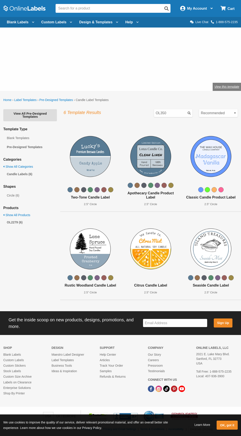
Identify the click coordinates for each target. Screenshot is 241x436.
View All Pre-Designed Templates (30, 115)
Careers (153, 360)
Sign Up (223, 323)
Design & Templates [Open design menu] (98, 22)
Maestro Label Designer (67, 354)
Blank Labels (12, 354)
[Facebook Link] (151, 388)
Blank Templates (18, 138)
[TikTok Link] (166, 388)
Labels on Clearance (17, 382)
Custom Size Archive (17, 376)
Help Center (108, 354)
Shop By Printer (14, 393)
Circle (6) (13, 195)
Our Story (154, 354)
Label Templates (25, 100)
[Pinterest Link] (174, 388)
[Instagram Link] (159, 388)
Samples (106, 371)
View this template (226, 86)
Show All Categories (18, 166)
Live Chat (199, 22)
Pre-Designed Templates (56, 100)
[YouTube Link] (182, 388)
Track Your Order (111, 365)
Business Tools (61, 365)
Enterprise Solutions (17, 388)
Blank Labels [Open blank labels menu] (20, 22)
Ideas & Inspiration (64, 371)
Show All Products (16, 215)
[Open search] (166, 9)
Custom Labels (13, 360)
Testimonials (156, 371)
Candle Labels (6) (19, 174)
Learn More (202, 425)
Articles (105, 360)
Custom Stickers (14, 365)
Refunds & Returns (113, 376)
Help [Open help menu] (132, 22)
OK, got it (227, 425)
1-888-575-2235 (224, 22)
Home (7, 100)
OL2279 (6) (15, 222)
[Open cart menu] (227, 8)
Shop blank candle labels (38, 72)
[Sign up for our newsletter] (175, 323)
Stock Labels (12, 371)
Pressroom (155, 365)
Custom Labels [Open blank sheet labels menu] (56, 22)
